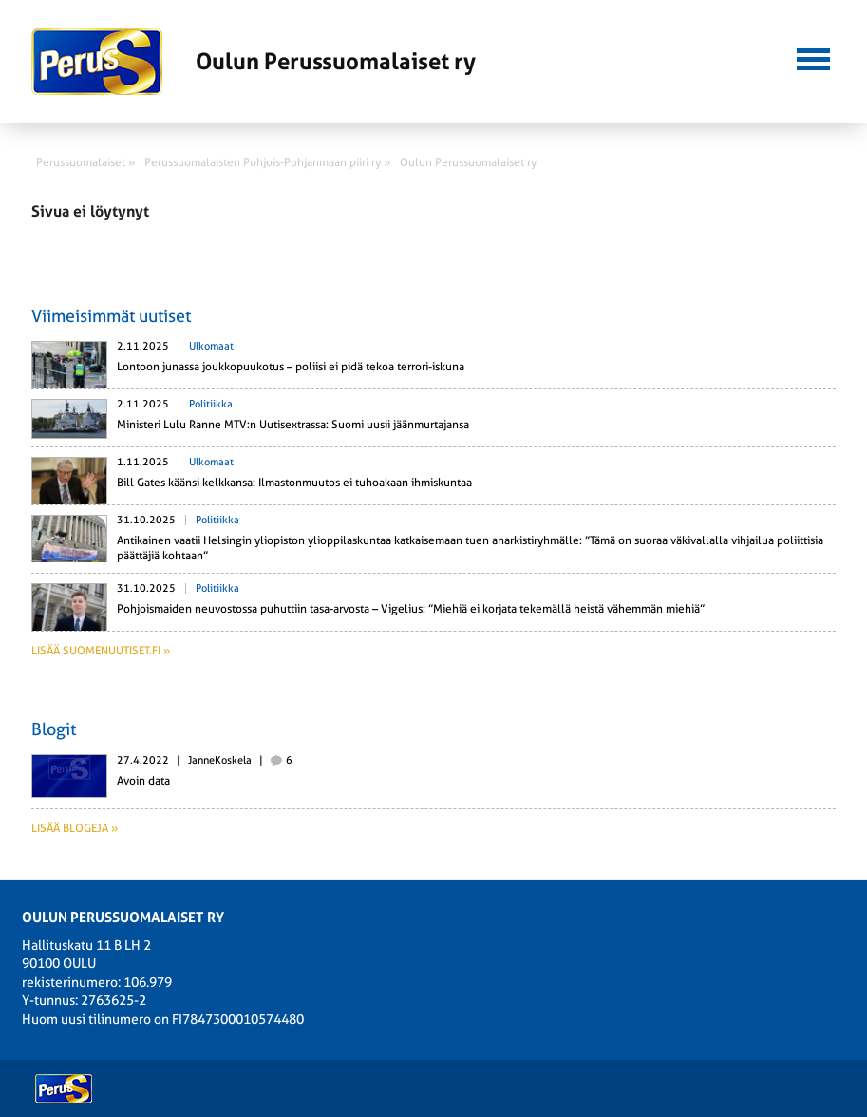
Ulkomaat (211, 346)
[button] (813, 57)
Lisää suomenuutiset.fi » (100, 650)
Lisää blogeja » (74, 828)
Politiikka (211, 404)
